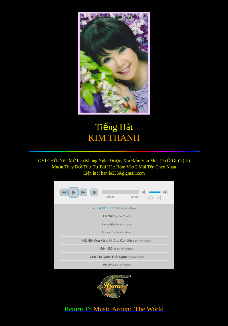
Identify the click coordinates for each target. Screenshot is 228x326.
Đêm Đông (116, 248)
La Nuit (116, 216)
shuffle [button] (159, 197)
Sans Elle (116, 224)
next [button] (83, 192)
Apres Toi (117, 232)
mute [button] (144, 192)
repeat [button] (150, 197)
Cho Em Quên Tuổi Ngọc (117, 256)
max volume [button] (165, 192)
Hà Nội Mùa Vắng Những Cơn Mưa (117, 240)
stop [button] (94, 192)
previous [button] (64, 192)
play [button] (73, 192)
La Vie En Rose (117, 208)
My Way (116, 264)
